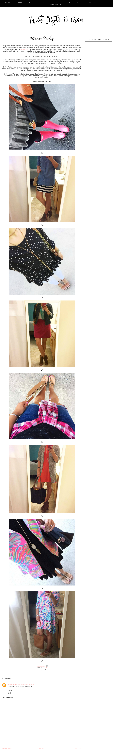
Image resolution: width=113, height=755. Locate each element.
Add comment (8, 697)
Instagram (24, 49)
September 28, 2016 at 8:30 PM (23, 684)
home (7, 2)
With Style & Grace (56, 20)
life (68, 2)
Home (41, 748)
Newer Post (76, 748)
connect (92, 2)
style (31, 2)
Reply (9, 693)
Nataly (10, 684)
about (19, 2)
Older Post (7, 748)
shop (106, 2)
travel (43, 2)
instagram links (56, 4)
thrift (79, 2)
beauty (56, 2)
